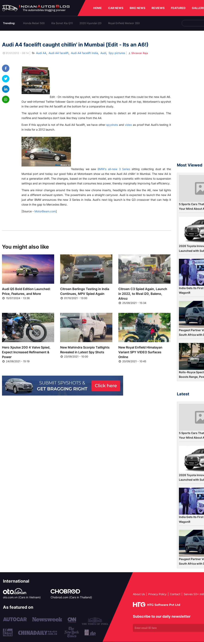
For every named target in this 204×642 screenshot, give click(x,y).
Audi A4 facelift (59, 53)
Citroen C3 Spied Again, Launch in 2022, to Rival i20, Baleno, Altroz (142, 293)
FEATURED (178, 8)
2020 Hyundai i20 (90, 23)
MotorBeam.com (45, 211)
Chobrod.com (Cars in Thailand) (71, 597)
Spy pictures (117, 53)
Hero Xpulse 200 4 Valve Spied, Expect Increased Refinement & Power (26, 352)
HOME (97, 8)
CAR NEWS (115, 8)
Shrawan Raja (138, 53)
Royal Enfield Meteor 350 (124, 23)
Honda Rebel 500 (34, 23)
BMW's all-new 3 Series (114, 169)
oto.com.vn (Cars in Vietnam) (22, 597)
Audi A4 (41, 53)
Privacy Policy (157, 594)
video (128, 124)
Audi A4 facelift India (84, 53)
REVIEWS (158, 8)
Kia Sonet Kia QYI (62, 23)
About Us (139, 594)
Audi (103, 53)
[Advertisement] (190, 98)
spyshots (112, 124)
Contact (175, 594)
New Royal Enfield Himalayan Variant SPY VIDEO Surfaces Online (140, 352)
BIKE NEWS (137, 8)
